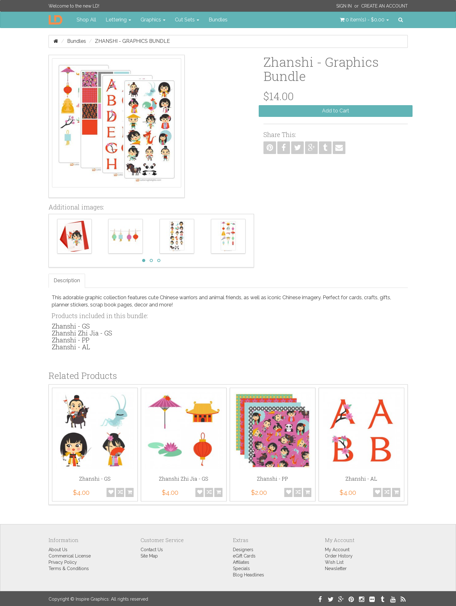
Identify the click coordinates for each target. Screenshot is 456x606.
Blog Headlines (248, 574)
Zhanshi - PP (70, 340)
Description (67, 280)
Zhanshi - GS (71, 326)
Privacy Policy (63, 562)
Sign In (344, 6)
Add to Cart (335, 111)
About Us (58, 549)
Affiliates (241, 562)
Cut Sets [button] (187, 20)
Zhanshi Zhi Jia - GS (82, 333)
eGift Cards (244, 555)
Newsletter (336, 568)
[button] (364, 20)
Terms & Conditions (69, 568)
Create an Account (384, 6)
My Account (337, 549)
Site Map (149, 555)
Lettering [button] (118, 20)
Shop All (86, 20)
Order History (339, 555)
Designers (243, 549)
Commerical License (70, 555)
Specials (241, 568)
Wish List (334, 562)
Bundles (218, 20)
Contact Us (152, 549)
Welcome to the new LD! (74, 6)
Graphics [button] (153, 20)
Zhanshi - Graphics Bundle (132, 41)
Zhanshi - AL (71, 347)
